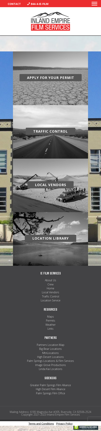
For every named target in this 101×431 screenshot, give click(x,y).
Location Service (50, 300)
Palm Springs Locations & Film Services (50, 361)
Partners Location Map (50, 345)
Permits (50, 320)
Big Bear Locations (50, 349)
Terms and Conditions (41, 423)
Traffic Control (50, 296)
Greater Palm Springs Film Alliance (50, 385)
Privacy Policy (64, 423)
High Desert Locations (50, 357)
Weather (50, 324)
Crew (50, 284)
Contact (14, 4)
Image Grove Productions (50, 365)
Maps (50, 316)
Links (50, 328)
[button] (94, 5)
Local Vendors (50, 292)
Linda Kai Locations (50, 369)
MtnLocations (50, 353)
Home (50, 288)
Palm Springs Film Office (50, 393)
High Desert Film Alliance (50, 389)
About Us (50, 280)
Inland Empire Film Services (50, 21)
